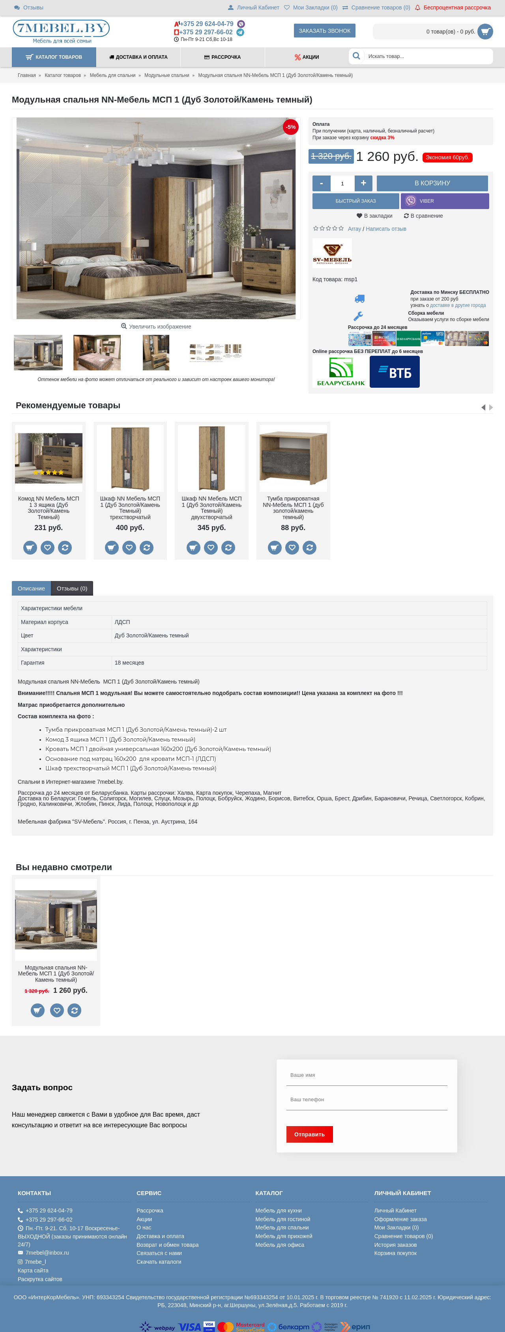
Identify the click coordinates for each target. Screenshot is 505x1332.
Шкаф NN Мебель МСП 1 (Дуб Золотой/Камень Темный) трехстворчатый (130, 505)
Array (354, 226)
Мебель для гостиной (283, 1217)
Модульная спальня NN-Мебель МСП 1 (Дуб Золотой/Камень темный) (56, 971)
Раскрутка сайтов (40, 1277)
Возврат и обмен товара (167, 1242)
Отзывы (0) (72, 586)
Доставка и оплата (160, 1234)
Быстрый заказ (356, 201)
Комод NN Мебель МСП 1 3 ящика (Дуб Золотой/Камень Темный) (48, 505)
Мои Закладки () (396, 1225)
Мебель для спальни (282, 1225)
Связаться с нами (159, 1251)
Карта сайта (33, 1268)
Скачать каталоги (159, 1259)
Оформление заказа (400, 1217)
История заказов (395, 1242)
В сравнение (427, 216)
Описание (31, 586)
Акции (144, 1217)
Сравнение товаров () (403, 1234)
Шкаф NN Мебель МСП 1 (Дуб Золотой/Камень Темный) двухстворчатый (211, 505)
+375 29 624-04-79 (207, 24)
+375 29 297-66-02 (206, 32)
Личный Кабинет (395, 1208)
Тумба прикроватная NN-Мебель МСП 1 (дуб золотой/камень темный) (293, 505)
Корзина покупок (395, 1251)
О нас (144, 1225)
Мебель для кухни (279, 1208)
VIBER (427, 201)
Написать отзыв (386, 226)
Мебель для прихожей (284, 1234)
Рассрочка (150, 1208)
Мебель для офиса (280, 1242)
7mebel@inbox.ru (43, 1250)
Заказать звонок (325, 31)
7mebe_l (32, 1259)
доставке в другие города (458, 303)
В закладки (378, 216)
